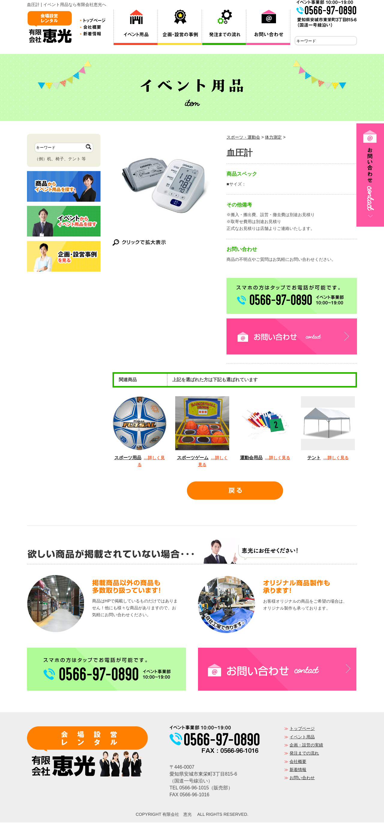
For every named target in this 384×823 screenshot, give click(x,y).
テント (314, 458)
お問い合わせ (302, 778)
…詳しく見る (277, 458)
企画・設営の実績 (306, 745)
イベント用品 (302, 737)
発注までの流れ (304, 753)
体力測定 (273, 137)
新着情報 (298, 770)
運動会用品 (251, 458)
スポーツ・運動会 (243, 137)
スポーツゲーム (192, 458)
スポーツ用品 (127, 458)
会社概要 (298, 762)
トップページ (302, 729)
